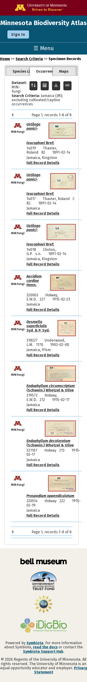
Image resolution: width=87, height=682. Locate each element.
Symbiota (34, 643)
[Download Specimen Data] (56, 85)
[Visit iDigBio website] (43, 626)
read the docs (45, 647)
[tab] (17, 71)
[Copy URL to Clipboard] (67, 85)
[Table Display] (45, 85)
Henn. (34, 280)
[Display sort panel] (33, 85)
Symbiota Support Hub (43, 651)
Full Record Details (42, 163)
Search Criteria (29, 59)
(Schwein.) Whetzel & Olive (50, 388)
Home (5, 59)
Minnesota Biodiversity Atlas (43, 23)
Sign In (18, 34)
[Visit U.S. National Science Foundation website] (43, 604)
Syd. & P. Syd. (38, 326)
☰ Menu (43, 48)
